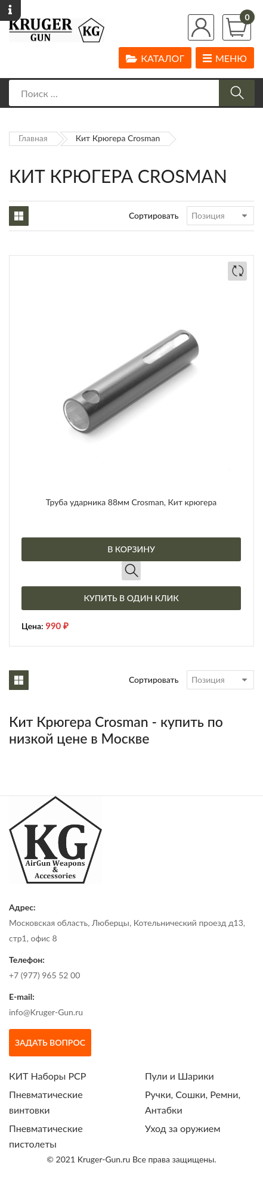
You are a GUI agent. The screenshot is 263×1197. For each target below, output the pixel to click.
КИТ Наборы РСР (47, 1075)
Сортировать (154, 215)
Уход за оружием (183, 1128)
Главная (33, 138)
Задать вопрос (50, 1042)
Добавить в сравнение (237, 271)
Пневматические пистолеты (46, 1136)
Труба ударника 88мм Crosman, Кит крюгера (131, 502)
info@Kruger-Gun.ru (46, 1012)
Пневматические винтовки (46, 1102)
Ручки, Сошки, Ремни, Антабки (192, 1102)
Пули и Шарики (179, 1075)
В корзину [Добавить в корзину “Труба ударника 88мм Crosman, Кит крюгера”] (131, 549)
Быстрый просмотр (131, 570)
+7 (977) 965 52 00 (44, 975)
